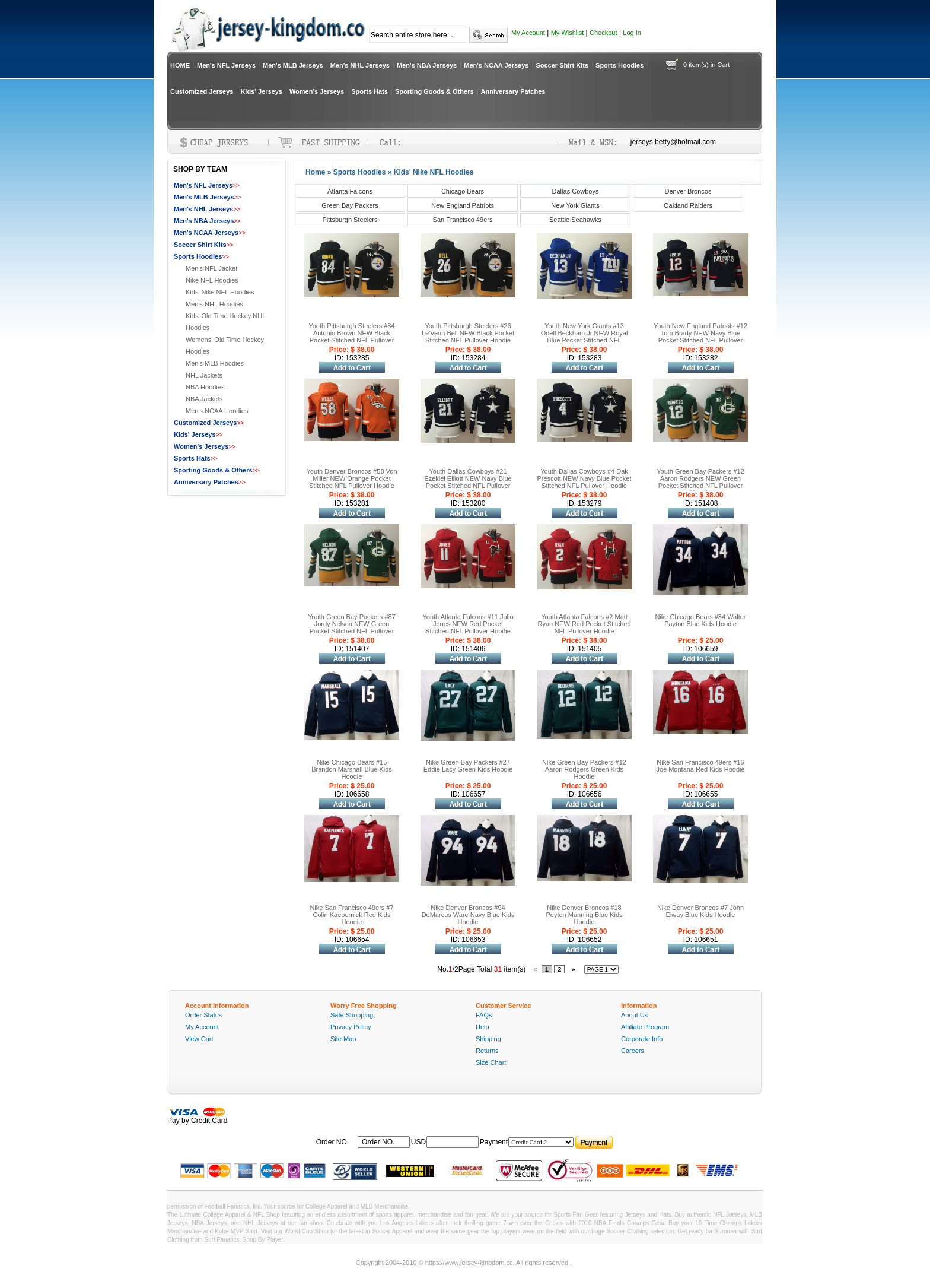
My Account (528, 32)
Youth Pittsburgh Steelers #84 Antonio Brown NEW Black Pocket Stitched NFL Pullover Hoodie (351, 336)
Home (315, 172)
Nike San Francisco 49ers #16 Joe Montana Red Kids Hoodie (700, 766)
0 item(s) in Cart (706, 64)
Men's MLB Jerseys (293, 65)
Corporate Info (642, 1038)
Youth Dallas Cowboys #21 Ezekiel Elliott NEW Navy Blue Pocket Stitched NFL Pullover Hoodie (467, 482)
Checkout (603, 32)
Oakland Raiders (688, 205)
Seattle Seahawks (575, 219)
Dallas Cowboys (575, 191)
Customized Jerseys (201, 91)
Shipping (488, 1038)
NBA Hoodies (205, 387)
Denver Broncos (688, 191)
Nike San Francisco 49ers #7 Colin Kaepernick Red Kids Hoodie (351, 914)
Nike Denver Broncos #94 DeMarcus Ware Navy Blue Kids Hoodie (468, 914)
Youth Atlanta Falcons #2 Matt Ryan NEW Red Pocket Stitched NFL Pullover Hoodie (583, 624)
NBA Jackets (204, 398)
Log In (632, 32)
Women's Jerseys (316, 91)
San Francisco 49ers (463, 219)
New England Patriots (462, 205)
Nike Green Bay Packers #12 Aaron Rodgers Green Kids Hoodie (584, 769)
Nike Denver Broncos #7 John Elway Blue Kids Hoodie (700, 911)
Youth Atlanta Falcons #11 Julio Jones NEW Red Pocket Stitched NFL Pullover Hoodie (467, 624)
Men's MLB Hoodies (215, 363)
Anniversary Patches (513, 91)
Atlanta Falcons (349, 191)
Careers (632, 1050)
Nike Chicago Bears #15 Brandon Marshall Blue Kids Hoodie (351, 769)
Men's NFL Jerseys (226, 65)
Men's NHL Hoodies (214, 303)
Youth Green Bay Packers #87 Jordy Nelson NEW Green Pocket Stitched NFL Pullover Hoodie (352, 627)
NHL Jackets (204, 375)
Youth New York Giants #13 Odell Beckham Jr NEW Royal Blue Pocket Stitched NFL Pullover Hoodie (584, 336)
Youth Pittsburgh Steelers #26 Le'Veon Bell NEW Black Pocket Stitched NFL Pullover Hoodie (468, 333)
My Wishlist (567, 32)
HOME (180, 65)
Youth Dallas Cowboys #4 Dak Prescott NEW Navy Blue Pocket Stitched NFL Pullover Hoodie (584, 478)
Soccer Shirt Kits (562, 65)
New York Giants (575, 205)
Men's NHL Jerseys (360, 65)
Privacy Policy (350, 1026)
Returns (487, 1050)
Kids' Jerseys (261, 91)
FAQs (484, 1015)
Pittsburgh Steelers (350, 219)
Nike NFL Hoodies (212, 280)
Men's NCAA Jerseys (496, 65)
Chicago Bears (462, 191)
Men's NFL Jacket (211, 268)
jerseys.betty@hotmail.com (673, 142)
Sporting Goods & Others (434, 91)
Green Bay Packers (349, 205)
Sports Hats (369, 91)
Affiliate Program (645, 1026)
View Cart (199, 1038)
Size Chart (491, 1062)
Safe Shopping (351, 1015)
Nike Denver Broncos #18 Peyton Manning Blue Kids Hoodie (584, 914)
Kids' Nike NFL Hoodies (220, 292)
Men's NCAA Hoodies (217, 410)
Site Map (343, 1038)
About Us (634, 1015)
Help (482, 1026)
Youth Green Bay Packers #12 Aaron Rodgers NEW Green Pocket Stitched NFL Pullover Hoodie (700, 482)
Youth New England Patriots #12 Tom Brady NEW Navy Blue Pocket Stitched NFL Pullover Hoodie (700, 336)
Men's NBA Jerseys (427, 65)
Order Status (203, 1015)
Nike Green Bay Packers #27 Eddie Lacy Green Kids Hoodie (467, 766)
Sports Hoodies (619, 65)
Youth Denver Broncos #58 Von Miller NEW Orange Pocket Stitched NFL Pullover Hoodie (351, 478)
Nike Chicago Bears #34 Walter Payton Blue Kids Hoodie (700, 620)
